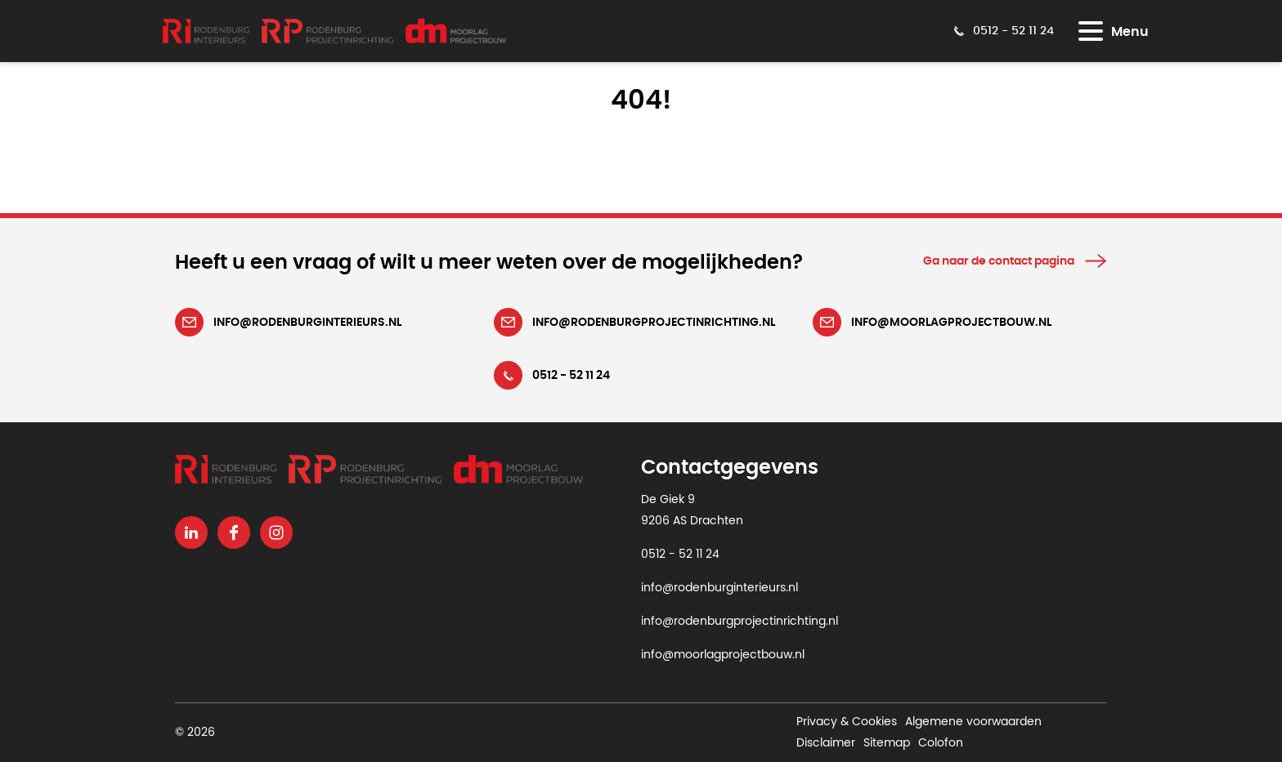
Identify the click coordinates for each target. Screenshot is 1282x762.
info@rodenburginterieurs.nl (719, 588)
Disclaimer (825, 743)
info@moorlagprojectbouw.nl (723, 655)
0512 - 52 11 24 (680, 554)
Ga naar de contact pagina (998, 261)
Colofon (940, 743)
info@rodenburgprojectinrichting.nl (739, 621)
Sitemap (886, 743)
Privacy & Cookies (846, 722)
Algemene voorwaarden (973, 722)
